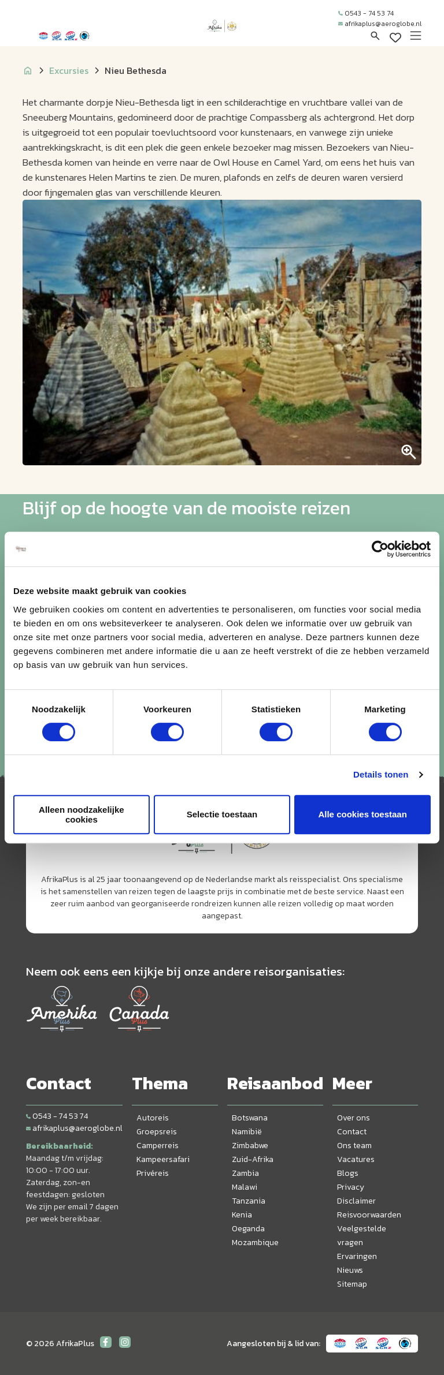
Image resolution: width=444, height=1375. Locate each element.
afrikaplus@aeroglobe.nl (379, 23)
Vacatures (356, 1159)
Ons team (354, 1145)
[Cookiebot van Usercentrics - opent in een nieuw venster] (380, 549)
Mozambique (255, 1242)
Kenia (242, 1215)
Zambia (245, 1173)
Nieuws (350, 1270)
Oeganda (248, 1229)
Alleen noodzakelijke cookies (81, 814)
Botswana (250, 1118)
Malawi (244, 1187)
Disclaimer (356, 1201)
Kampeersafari (163, 1159)
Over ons (353, 1118)
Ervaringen (357, 1256)
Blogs (347, 1173)
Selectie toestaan (222, 814)
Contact (352, 1132)
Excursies (68, 70)
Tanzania (248, 1201)
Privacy (350, 1187)
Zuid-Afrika (252, 1159)
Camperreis (157, 1145)
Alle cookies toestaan (362, 814)
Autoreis (152, 1118)
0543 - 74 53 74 (366, 13)
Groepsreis (156, 1132)
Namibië (247, 1132)
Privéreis (152, 1173)
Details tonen (380, 774)
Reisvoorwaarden (369, 1215)
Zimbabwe (250, 1145)
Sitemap (352, 1284)
